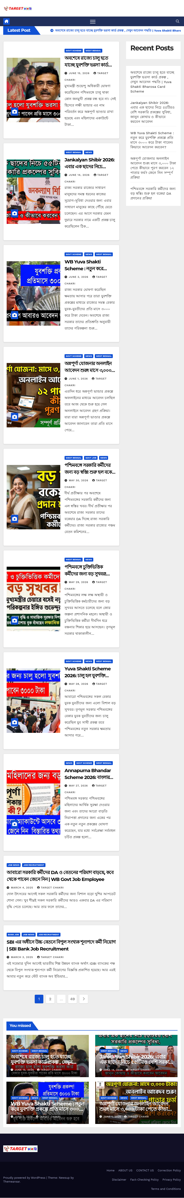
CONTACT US (145, 1170)
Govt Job (90, 458)
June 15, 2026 (80, 73)
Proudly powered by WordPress (24, 1178)
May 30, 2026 (79, 480)
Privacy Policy (172, 1179)
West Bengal (93, 51)
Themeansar (11, 1181)
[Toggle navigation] (92, 21)
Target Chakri (50, 887)
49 (72, 999)
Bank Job (13, 934)
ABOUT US (125, 1170)
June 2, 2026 (79, 276)
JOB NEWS (13, 865)
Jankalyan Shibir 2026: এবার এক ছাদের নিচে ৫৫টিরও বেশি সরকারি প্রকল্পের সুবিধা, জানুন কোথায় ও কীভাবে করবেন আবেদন (152, 112)
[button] (177, 21)
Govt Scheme (73, 51)
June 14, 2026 (80, 175)
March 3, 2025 (22, 957)
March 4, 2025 (22, 887)
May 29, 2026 (79, 582)
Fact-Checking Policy (144, 1179)
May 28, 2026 (79, 684)
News (88, 152)
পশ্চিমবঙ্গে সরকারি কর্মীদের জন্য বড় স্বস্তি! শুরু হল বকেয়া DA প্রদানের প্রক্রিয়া (90, 472)
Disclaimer (119, 1179)
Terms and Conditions (166, 1189)
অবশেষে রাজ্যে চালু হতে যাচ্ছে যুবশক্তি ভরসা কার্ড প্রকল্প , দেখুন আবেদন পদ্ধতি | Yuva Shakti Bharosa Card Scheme (152, 81)
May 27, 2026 (79, 785)
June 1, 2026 (79, 378)
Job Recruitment (33, 865)
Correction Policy (169, 1170)
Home (111, 1170)
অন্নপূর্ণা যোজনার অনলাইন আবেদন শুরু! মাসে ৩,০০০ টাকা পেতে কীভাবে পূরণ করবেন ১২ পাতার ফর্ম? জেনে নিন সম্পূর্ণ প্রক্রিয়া (153, 167)
